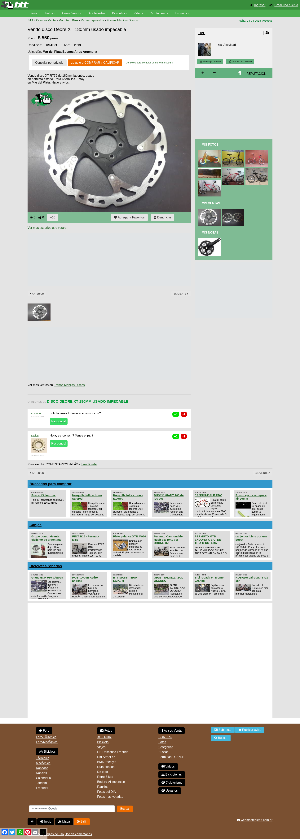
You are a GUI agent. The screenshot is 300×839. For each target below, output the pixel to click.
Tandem (41, 783)
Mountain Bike (68, 20)
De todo (102, 771)
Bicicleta (47, 751)
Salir (82, 821)
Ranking (102, 786)
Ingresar (260, 5)
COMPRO (165, 737)
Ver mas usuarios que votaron (48, 227)
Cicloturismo (157, 13)
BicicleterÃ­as (96, 13)
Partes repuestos (92, 20)
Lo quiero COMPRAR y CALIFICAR (95, 62)
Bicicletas (119, 13)
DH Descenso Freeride (112, 752)
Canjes (35, 525)
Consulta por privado (49, 62)
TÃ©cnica (42, 758)
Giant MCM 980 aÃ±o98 (47, 577)
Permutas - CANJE (171, 757)
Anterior (37, 293)
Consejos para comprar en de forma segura (149, 62)
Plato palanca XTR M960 (129, 536)
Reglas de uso (54, 834)
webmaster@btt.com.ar (254, 820)
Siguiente (181, 293)
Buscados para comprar (50, 484)
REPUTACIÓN (256, 73)
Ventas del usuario (240, 61)
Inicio (45, 821)
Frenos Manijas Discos (122, 20)
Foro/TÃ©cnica (46, 737)
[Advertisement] (97, 259)
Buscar (163, 752)
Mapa (64, 821)
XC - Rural (104, 737)
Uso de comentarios (78, 834)
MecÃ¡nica (43, 763)
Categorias (165, 747)
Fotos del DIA (106, 791)
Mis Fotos (210, 144)
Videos (138, 13)
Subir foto (223, 729)
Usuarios (181, 13)
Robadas (42, 768)
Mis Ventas (211, 203)
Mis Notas (210, 232)
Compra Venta (46, 20)
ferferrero (36, 413)
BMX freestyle (106, 762)
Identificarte (89, 464)
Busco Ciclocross (43, 495)
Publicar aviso (249, 729)
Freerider (42, 788)
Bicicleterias (171, 774)
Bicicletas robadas (45, 566)
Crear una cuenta (286, 5)
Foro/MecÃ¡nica (47, 742)
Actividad (229, 44)
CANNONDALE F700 (208, 495)
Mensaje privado (210, 61)
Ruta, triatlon (106, 766)
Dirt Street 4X (106, 757)
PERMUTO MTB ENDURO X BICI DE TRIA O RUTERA (208, 539)
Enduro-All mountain (111, 781)
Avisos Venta (70, 13)
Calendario (43, 778)
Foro (33, 13)
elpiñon (34, 435)
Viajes (101, 747)
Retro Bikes (105, 776)
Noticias (41, 773)
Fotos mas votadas (110, 796)
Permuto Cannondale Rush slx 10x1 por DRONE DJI (168, 539)
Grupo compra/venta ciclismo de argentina (46, 538)
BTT (30, 20)
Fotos (49, 13)
